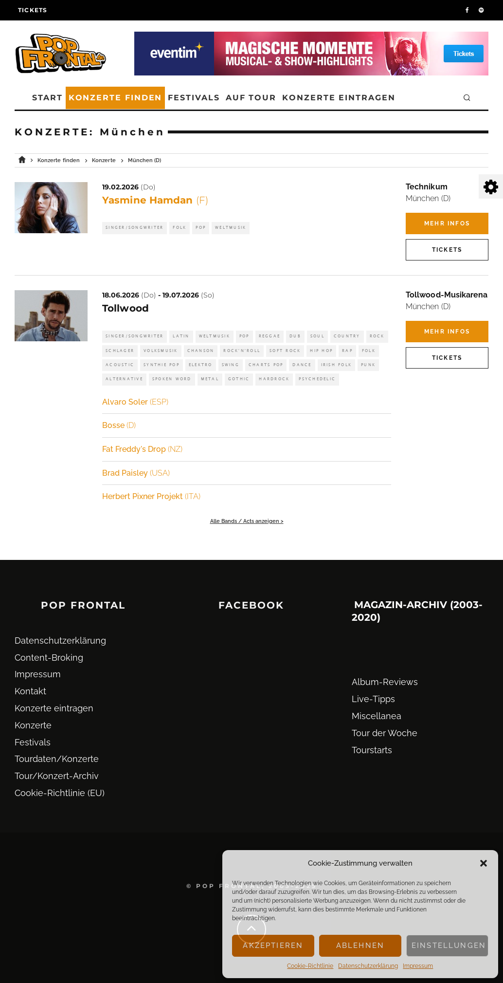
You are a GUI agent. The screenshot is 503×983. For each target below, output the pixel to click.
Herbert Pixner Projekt (151, 496)
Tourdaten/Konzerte (57, 759)
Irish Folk (336, 365)
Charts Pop (266, 365)
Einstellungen (449, 945)
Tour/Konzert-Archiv (57, 776)
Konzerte (33, 725)
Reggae (270, 336)
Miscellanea (376, 716)
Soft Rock (285, 350)
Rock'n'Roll (241, 350)
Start (47, 97)
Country (347, 336)
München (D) (428, 198)
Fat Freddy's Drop (142, 449)
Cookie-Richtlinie (310, 966)
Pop (201, 227)
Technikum (427, 186)
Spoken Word (172, 379)
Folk (179, 227)
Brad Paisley (136, 473)
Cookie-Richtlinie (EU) (60, 793)
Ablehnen (360, 945)
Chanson (201, 350)
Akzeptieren (273, 945)
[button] (483, 863)
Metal (210, 379)
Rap (347, 350)
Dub (295, 336)
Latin (181, 336)
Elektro (201, 365)
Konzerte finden (115, 97)
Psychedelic (317, 379)
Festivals (193, 97)
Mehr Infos (447, 223)
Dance (301, 365)
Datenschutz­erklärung (368, 966)
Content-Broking (49, 657)
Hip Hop (321, 350)
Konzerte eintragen (338, 97)
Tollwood (125, 308)
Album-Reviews (385, 682)
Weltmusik (230, 227)
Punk (368, 365)
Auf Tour (251, 97)
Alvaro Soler (135, 402)
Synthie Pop (162, 365)
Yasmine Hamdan (155, 200)
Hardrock (274, 379)
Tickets (32, 10)
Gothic (239, 379)
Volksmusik (161, 350)
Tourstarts (372, 750)
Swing (230, 365)
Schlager (120, 350)
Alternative (124, 379)
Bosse (119, 425)
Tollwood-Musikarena (447, 294)
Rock (377, 336)
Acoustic (120, 365)
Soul (317, 336)
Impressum (418, 966)
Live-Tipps (373, 699)
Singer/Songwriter (134, 227)
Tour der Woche (384, 733)
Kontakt (30, 691)
